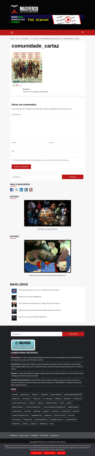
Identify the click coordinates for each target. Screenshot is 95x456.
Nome (14, 142)
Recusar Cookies (49, 453)
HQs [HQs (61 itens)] (69, 403)
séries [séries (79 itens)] (34, 423)
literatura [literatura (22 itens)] (16, 411)
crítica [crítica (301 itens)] (26, 398)
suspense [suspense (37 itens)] (16, 423)
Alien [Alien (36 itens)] (15, 394)
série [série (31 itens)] (25, 423)
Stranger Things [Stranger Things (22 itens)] (56, 419)
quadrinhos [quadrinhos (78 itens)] (36, 415)
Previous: (38, 90)
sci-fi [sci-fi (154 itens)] (71, 415)
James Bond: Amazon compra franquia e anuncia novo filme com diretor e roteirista (50, 364)
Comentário (17, 114)
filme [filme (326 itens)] (32, 403)
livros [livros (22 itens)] (27, 411)
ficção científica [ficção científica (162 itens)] (19, 403)
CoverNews (51, 442)
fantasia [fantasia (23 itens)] (77, 398)
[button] (12, 32)
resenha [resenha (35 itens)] (48, 415)
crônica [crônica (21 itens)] (36, 398)
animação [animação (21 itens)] (25, 394)
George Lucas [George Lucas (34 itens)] (51, 403)
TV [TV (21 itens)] (51, 423)
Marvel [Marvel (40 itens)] (37, 411)
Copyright (34, 435)
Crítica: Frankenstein (30, 357)
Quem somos (24, 435)
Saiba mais (61, 453)
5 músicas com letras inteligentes (29, 297)
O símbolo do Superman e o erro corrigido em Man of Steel (38, 290)
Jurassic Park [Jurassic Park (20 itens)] (73, 407)
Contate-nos (54, 435)
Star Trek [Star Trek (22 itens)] (16, 419)
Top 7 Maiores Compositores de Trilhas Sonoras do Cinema (39, 303)
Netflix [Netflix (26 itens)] (55, 411)
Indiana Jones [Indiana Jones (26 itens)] (17, 407)
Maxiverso (14, 435)
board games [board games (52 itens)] (56, 394)
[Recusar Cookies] (92, 450)
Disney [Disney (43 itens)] (58, 398)
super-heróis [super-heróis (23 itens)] (71, 419)
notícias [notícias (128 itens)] (65, 411)
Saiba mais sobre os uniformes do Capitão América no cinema (39, 310)
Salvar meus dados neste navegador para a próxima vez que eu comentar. (41, 160)
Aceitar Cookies (36, 453)
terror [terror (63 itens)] (43, 423)
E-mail (51, 142)
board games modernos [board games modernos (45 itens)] (73, 394)
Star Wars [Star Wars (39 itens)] (27, 419)
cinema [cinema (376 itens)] (15, 398)
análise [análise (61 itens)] (44, 394)
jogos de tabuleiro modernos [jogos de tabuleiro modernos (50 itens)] (54, 407)
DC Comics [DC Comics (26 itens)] (47, 398)
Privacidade (44, 435)
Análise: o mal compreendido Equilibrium (32, 317)
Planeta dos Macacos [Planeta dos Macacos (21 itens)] (20, 415)
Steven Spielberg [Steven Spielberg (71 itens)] (41, 419)
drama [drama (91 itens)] (67, 398)
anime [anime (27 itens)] (35, 394)
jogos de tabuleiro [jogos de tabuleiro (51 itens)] (33, 407)
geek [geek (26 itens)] (40, 403)
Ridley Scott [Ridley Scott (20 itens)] (60, 415)
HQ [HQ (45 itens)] (62, 403)
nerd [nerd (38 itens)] (46, 411)
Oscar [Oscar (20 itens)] (76, 411)
